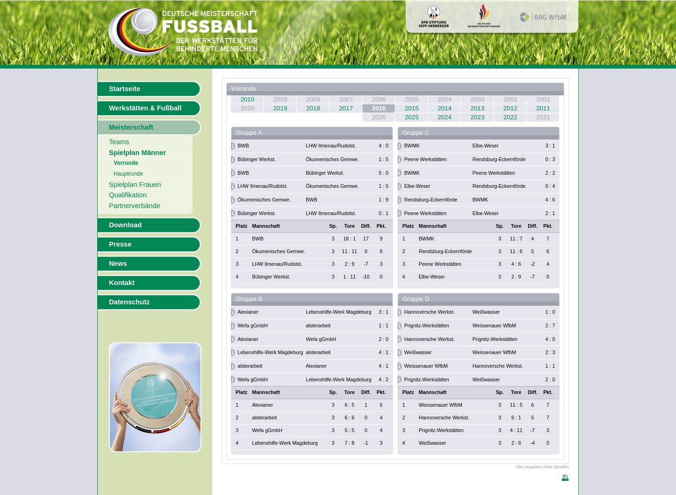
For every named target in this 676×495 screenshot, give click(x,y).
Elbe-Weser (486, 145)
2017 (346, 108)
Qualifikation (128, 195)
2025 (412, 117)
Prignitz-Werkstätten (426, 325)
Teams (119, 142)
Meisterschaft (131, 127)
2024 (445, 117)
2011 (543, 108)
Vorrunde (126, 163)
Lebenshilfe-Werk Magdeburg (339, 312)
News (118, 263)
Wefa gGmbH (253, 325)
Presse (120, 244)
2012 (510, 108)
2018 (313, 108)
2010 (247, 99)
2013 (477, 108)
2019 (280, 108)
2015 (412, 108)
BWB (243, 145)
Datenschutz (129, 302)
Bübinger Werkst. (257, 159)
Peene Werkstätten (425, 159)
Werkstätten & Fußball (145, 108)
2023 (477, 117)
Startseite (124, 89)
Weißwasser (486, 312)
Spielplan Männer (137, 152)
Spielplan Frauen (135, 184)
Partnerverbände (134, 205)
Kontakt (122, 282)
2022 (510, 117)
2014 (445, 108)
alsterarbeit (318, 325)
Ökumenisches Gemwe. (332, 159)
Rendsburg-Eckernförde (499, 159)
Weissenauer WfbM (494, 325)
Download (125, 225)
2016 (379, 108)
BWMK (412, 145)
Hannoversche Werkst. (429, 312)
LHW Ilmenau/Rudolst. (331, 145)
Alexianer (248, 312)
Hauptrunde (128, 173)
